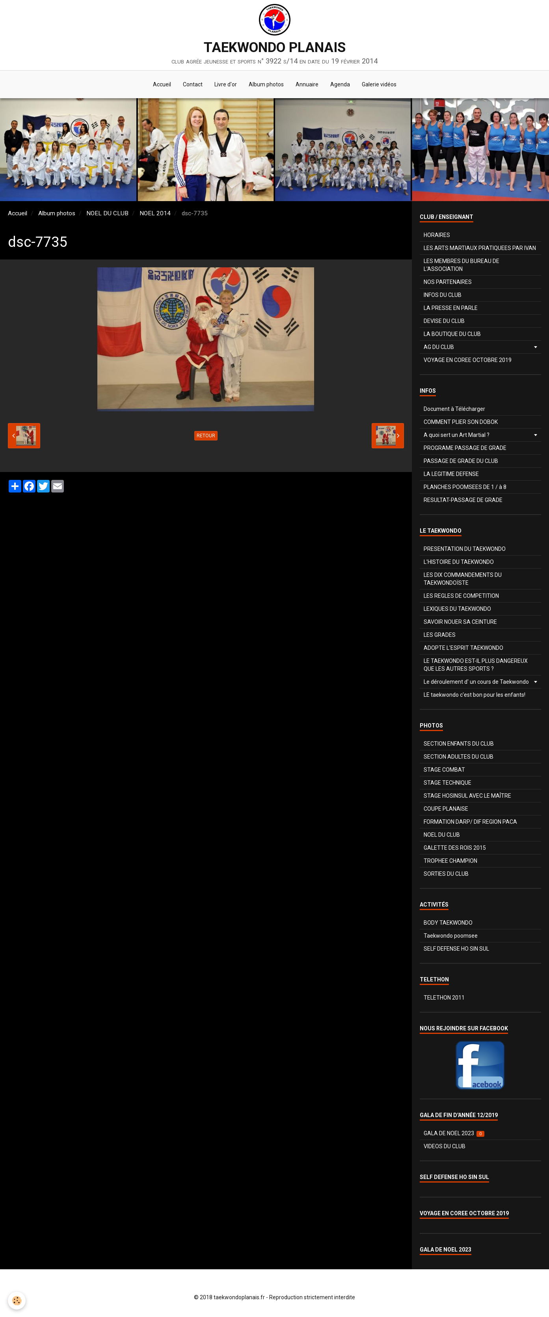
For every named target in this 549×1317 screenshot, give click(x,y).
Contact (193, 84)
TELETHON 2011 (444, 997)
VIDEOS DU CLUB (444, 1146)
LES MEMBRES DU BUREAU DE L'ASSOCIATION (461, 265)
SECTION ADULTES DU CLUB (458, 757)
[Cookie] (17, 1301)
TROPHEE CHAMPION (450, 861)
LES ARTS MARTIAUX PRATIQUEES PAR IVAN (480, 248)
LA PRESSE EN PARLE (451, 308)
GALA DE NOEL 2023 (454, 1133)
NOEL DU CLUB (107, 213)
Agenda (340, 84)
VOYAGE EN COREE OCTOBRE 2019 (468, 360)
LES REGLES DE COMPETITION (461, 596)
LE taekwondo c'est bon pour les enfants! (474, 695)
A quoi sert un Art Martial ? (456, 435)
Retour (206, 435)
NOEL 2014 (155, 213)
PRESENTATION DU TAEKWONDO (465, 549)
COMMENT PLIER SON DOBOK (461, 422)
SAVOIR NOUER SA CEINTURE (460, 622)
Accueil (162, 84)
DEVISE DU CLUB (444, 321)
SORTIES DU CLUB (446, 874)
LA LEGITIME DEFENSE (451, 474)
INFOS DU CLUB (443, 295)
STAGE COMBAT (444, 770)
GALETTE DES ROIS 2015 (455, 848)
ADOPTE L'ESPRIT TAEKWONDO (463, 648)
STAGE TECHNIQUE (447, 783)
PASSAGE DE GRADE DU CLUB (461, 461)
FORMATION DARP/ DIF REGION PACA (470, 822)
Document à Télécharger (454, 409)
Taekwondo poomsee (451, 936)
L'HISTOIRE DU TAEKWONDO (459, 562)
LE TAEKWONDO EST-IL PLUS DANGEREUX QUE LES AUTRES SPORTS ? (476, 665)
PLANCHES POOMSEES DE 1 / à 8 (465, 487)
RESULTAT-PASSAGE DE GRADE (463, 500)
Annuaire (307, 84)
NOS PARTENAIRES (448, 282)
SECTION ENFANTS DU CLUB (459, 744)
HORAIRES (437, 235)
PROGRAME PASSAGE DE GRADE (465, 448)
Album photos (266, 84)
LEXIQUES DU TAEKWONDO (457, 609)
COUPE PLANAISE (446, 809)
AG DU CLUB (439, 347)
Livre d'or (225, 84)
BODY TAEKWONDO (448, 923)
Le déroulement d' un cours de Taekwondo (476, 682)
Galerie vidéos (379, 84)
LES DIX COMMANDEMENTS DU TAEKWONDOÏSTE (463, 579)
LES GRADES (440, 635)
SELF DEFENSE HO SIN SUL (456, 949)
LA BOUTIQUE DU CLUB (452, 334)
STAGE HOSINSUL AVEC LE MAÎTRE (467, 796)
